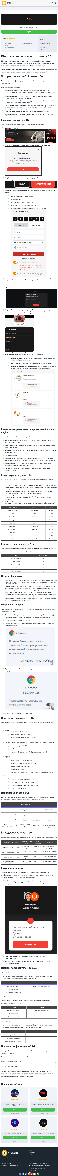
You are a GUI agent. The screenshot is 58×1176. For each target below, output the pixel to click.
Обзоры (11, 8)
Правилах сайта (33, 1170)
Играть (29, 32)
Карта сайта (32, 1152)
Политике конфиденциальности (37, 1168)
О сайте (31, 1150)
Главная (3, 8)
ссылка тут (50, 615)
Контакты (31, 1154)
